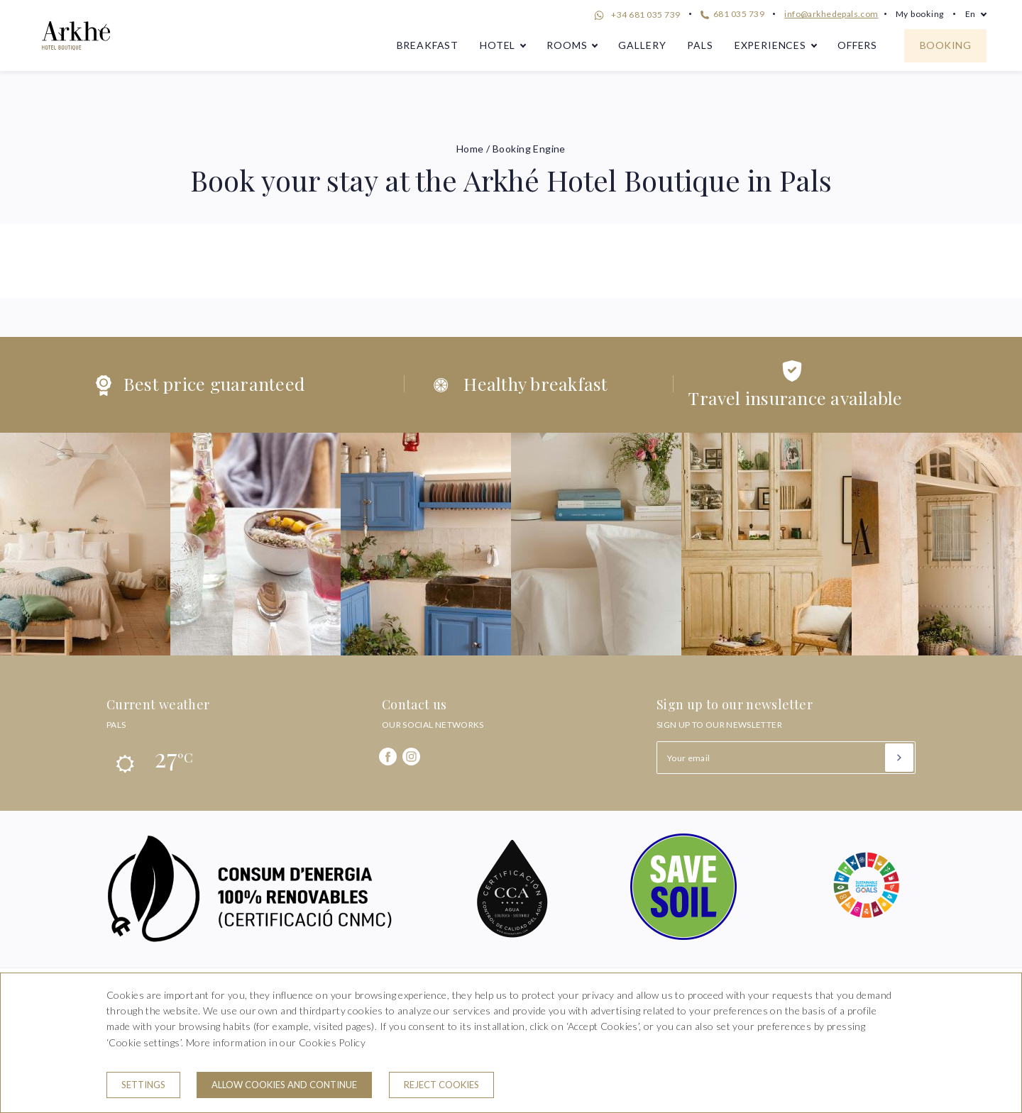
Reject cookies (441, 1084)
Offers (857, 45)
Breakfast (428, 45)
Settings (143, 1084)
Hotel (497, 45)
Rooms (566, 45)
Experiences (770, 45)
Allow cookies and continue (284, 1084)
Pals (700, 45)
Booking (945, 45)
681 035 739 (732, 14)
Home (470, 149)
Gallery (642, 45)
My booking (920, 14)
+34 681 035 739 (635, 15)
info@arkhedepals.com (831, 14)
